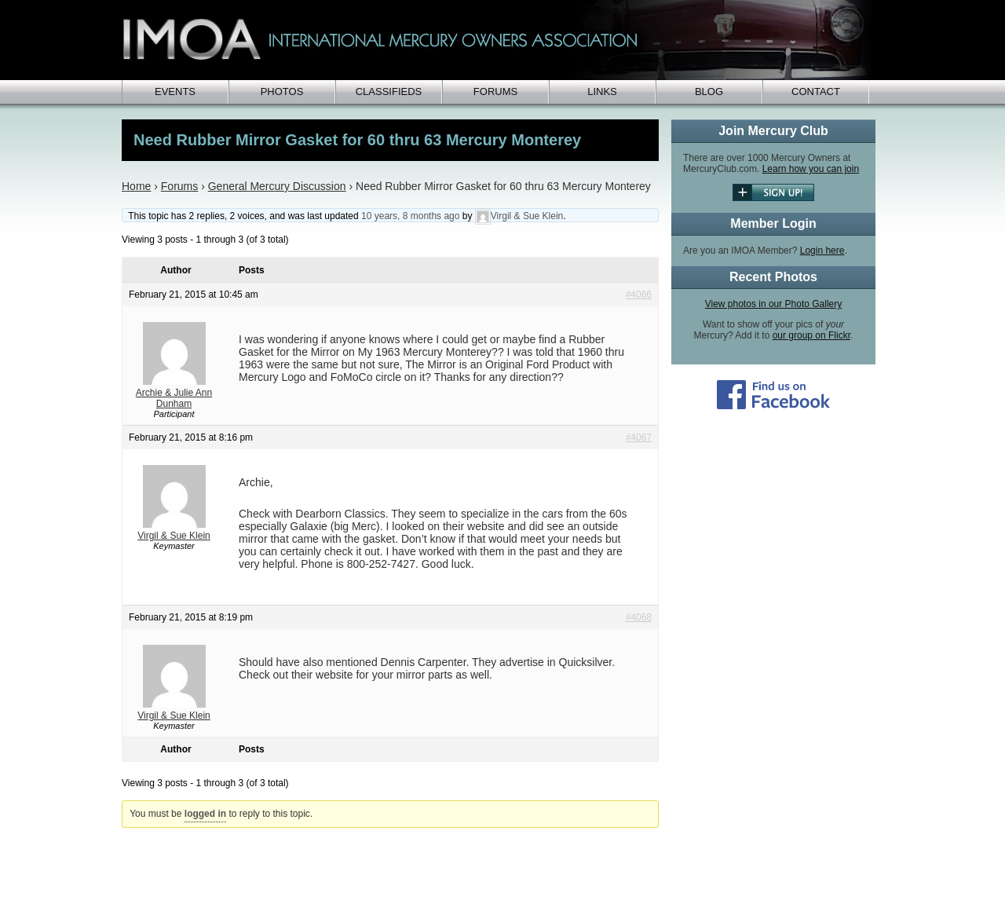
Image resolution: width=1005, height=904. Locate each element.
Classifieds (389, 91)
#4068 (639, 617)
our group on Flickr (811, 335)
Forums (495, 91)
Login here (822, 250)
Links (602, 91)
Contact (815, 91)
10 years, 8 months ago (410, 215)
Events (175, 91)
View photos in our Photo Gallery (773, 303)
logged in (205, 813)
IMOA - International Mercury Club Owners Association (498, 40)
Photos (282, 91)
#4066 (639, 294)
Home (136, 186)
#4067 (639, 437)
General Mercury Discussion (277, 186)
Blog (709, 91)
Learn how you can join (810, 168)
